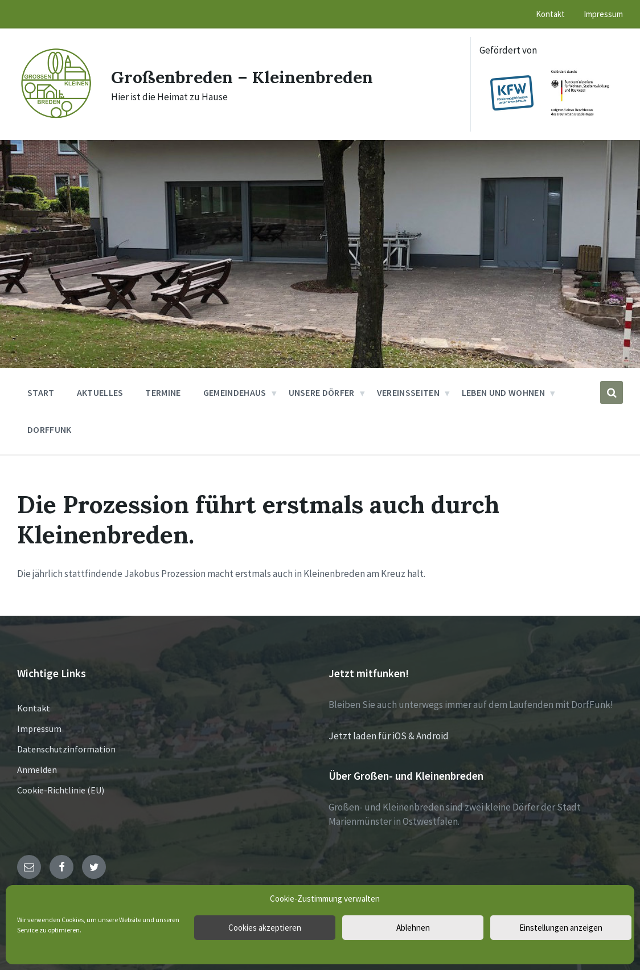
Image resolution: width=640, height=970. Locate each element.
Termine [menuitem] (162, 392)
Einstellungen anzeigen (560, 927)
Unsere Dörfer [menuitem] (322, 392)
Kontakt (33, 708)
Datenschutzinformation (66, 749)
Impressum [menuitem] (603, 14)
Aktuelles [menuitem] (100, 392)
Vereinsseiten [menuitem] (408, 392)
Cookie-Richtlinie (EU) (60, 790)
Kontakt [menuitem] (550, 14)
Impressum (39, 728)
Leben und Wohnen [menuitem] (503, 392)
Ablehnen (413, 927)
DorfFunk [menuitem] (49, 429)
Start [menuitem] (41, 392)
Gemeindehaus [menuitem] (234, 392)
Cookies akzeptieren (264, 927)
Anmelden (37, 769)
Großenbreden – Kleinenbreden (242, 77)
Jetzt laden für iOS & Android (389, 736)
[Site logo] (55, 118)
